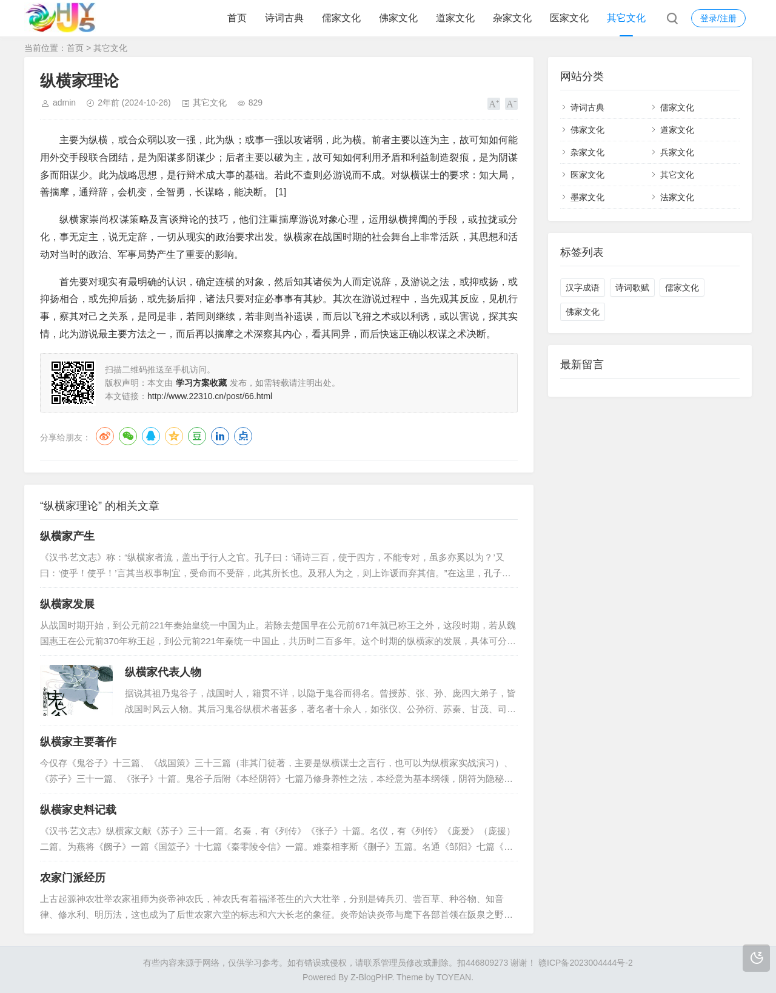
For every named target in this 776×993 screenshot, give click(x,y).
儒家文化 (341, 18)
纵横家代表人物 (163, 672)
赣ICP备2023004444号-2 (585, 963)
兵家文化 (677, 152)
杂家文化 (512, 18)
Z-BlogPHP (371, 977)
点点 (243, 436)
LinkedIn (220, 436)
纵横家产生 (67, 536)
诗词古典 (284, 18)
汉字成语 (583, 287)
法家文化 (677, 197)
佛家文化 (398, 18)
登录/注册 (718, 18)
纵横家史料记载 (78, 810)
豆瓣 (197, 436)
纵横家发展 (67, 604)
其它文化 (626, 18)
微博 (105, 436)
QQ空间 (174, 436)
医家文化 (569, 18)
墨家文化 (587, 197)
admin (64, 102)
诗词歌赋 (632, 287)
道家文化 (455, 18)
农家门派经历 (72, 878)
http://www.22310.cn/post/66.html (209, 396)
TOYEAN (453, 977)
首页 (237, 18)
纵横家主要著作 (78, 742)
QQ (151, 436)
